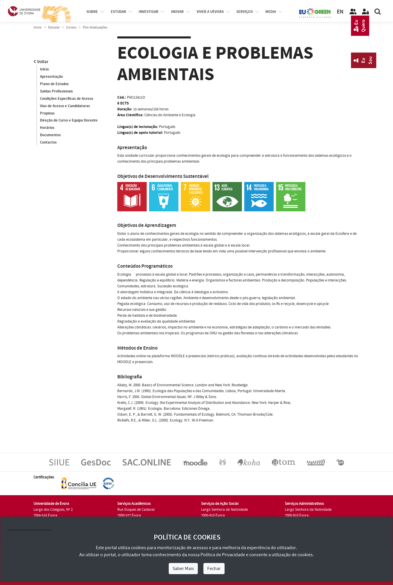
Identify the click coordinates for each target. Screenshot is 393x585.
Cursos (71, 27)
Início (38, 27)
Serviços (244, 11)
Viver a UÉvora (210, 11)
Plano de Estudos (54, 84)
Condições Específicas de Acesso (66, 98)
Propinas (47, 113)
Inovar (177, 11)
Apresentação (51, 76)
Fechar (214, 568)
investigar (148, 11)
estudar (118, 11)
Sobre (92, 11)
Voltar (41, 62)
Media (270, 11)
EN (340, 12)
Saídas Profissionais (56, 91)
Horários (47, 128)
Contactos (48, 142)
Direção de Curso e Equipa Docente (69, 120)
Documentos (50, 135)
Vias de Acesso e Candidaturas (65, 106)
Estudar (54, 27)
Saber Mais (183, 568)
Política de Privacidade (222, 555)
